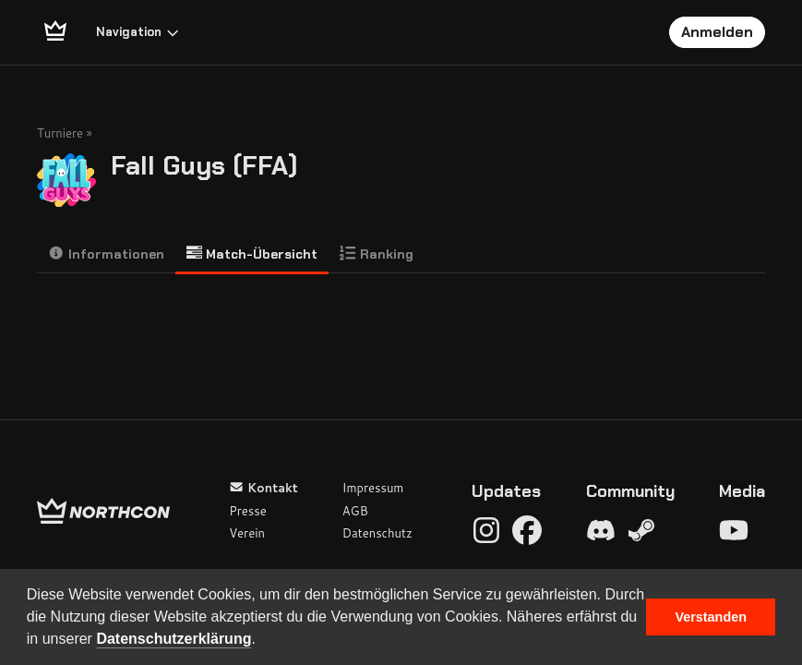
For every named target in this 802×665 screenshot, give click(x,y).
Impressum (373, 487)
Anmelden (717, 32)
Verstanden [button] (711, 617)
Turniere (60, 133)
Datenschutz (377, 533)
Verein (247, 533)
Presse (247, 510)
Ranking (376, 253)
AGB (355, 510)
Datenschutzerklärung (173, 639)
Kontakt (263, 487)
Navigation (138, 32)
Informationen (106, 253)
